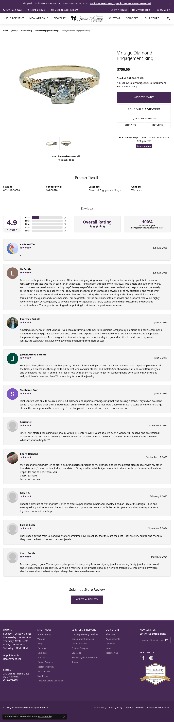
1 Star (27, 230)
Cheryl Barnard (29, 453)
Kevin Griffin (27, 244)
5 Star (27, 217)
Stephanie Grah (29, 390)
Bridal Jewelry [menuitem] (44, 634)
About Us (110, 634)
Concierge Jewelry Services (85, 634)
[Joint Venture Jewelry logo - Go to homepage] (87, 18)
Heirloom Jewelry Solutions (85, 657)
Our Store (152, 18)
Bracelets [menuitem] (42, 657)
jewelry (14, 30)
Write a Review (87, 599)
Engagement (15, 18)
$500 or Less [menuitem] (43, 671)
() (65, 217)
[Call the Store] (11, 680)
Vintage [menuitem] (41, 638)
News (108, 648)
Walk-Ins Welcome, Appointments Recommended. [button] (120, 3)
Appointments (113, 638)
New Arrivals (39, 18)
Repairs (75, 662)
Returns (157, 125)
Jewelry (60, 18)
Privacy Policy (115, 707)
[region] (58, 85)
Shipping (130, 125)
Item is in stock (144, 146)
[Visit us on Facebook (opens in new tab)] (143, 658)
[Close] (170, 3)
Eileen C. (25, 493)
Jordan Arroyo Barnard (33, 354)
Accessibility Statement (158, 707)
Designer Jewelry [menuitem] (45, 666)
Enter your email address (153, 633)
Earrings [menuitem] (41, 648)
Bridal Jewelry (26, 30)
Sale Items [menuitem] (42, 675)
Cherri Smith (27, 553)
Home (5, 30)
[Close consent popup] (64, 717)
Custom (114, 18)
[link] (12, 10)
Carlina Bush (27, 524)
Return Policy (99, 707)
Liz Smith (25, 269)
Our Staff (110, 643)
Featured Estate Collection (50, 680)
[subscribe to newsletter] (168, 640)
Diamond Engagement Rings (47, 30)
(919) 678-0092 (66, 160)
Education (77, 652)
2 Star (27, 227)
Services (132, 18)
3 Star (27, 224)
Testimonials (112, 652)
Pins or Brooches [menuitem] (45, 662)
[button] (118, 10)
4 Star (27, 220)
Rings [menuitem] (40, 643)
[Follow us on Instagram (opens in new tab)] (151, 658)
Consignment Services (83, 638)
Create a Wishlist (80, 643)
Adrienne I (26, 421)
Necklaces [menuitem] (42, 652)
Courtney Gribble (30, 319)
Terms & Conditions (134, 707)
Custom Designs (80, 648)
